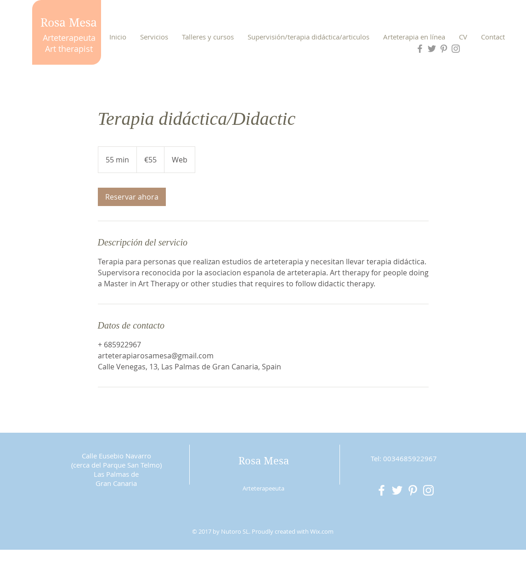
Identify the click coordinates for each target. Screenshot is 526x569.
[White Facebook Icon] (381, 490)
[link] (132, 197)
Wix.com (322, 531)
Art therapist (69, 48)
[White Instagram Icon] (428, 490)
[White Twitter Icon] (397, 490)
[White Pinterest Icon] (413, 490)
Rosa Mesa (68, 22)
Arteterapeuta (69, 37)
